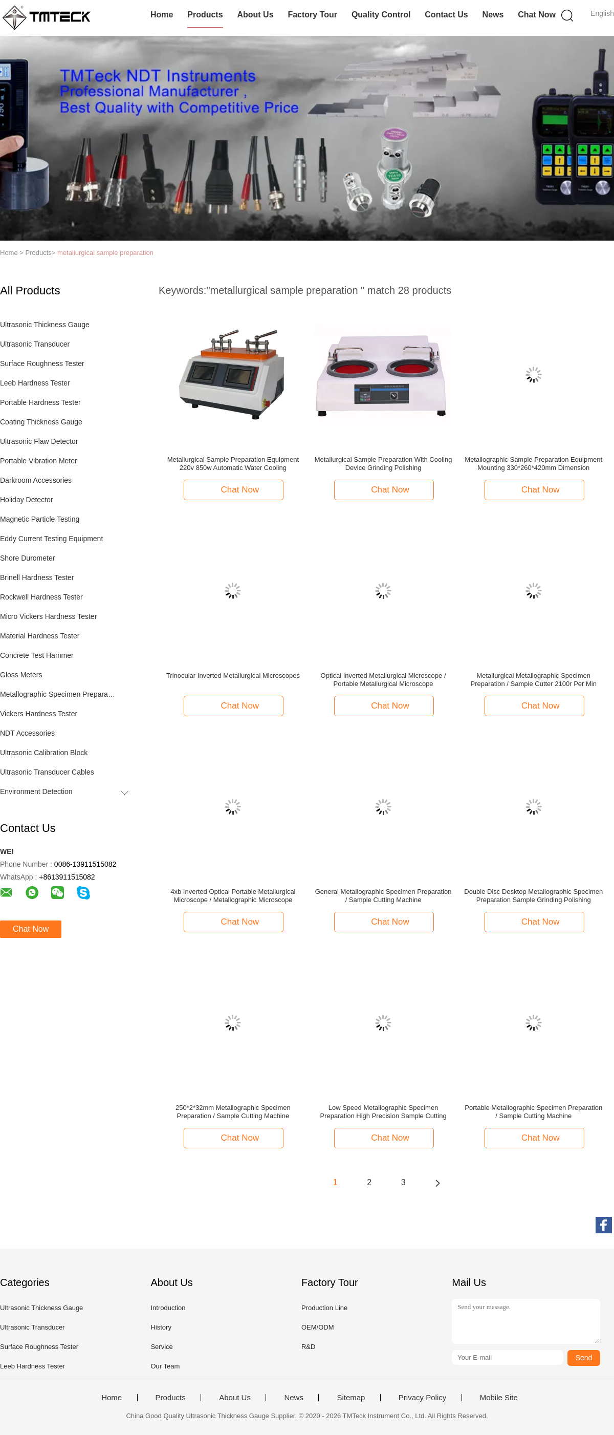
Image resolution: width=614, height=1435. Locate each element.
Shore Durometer (27, 558)
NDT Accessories (27, 733)
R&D (308, 1347)
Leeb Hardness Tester (35, 383)
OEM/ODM (317, 1327)
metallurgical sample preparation (105, 252)
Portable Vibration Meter (38, 461)
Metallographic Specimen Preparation (58, 694)
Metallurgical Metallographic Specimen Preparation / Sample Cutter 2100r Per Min (534, 680)
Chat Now (537, 14)
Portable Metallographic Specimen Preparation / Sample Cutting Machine (533, 1112)
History (160, 1327)
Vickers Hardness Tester (38, 714)
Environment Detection (36, 791)
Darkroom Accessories (36, 480)
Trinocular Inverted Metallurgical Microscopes (233, 675)
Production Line (324, 1308)
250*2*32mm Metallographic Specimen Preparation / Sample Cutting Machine (233, 1112)
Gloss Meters (21, 675)
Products (205, 14)
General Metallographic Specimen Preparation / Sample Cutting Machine (383, 896)
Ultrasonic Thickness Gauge (45, 324)
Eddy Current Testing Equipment (51, 538)
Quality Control (381, 14)
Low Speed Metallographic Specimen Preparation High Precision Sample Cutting (383, 1112)
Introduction (167, 1308)
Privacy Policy (422, 1397)
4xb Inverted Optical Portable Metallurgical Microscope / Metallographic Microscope (232, 896)
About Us (255, 14)
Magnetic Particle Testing (39, 519)
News (493, 14)
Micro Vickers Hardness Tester (48, 616)
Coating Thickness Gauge (41, 422)
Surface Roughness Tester (42, 363)
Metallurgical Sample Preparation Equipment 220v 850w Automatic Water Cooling (233, 464)
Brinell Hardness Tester (37, 577)
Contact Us (446, 14)
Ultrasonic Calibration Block (43, 752)
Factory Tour (312, 14)
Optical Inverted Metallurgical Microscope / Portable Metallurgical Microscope (383, 680)
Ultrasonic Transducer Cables (47, 772)
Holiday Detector (26, 500)
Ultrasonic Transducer (35, 344)
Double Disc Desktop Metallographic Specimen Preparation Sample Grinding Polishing (533, 896)
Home (161, 14)
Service (161, 1347)
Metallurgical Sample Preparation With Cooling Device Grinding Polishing (383, 464)
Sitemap (351, 1397)
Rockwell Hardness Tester (41, 597)
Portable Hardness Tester (40, 402)
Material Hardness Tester (39, 636)
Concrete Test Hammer (37, 655)
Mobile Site (499, 1397)
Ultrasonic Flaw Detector (39, 441)
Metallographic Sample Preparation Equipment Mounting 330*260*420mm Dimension (533, 464)
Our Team (165, 1366)
